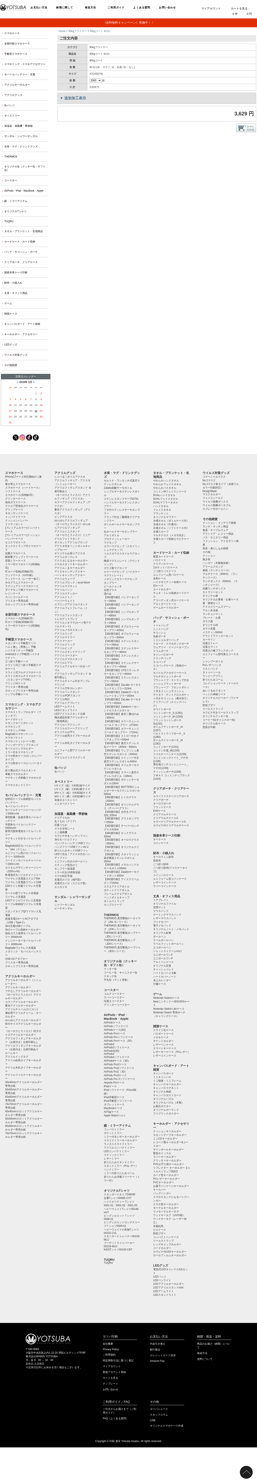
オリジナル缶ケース (214, 723)
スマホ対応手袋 (63, 876)
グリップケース (14, 509)
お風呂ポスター (162, 1106)
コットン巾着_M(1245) (166, 750)
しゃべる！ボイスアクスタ (69, 476)
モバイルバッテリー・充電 (19, 74)
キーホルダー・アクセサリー (21, 334)
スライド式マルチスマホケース (23, 672)
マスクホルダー (212, 494)
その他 (206, 552)
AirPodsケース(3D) (115, 1029)
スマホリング (13, 726)
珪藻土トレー (210, 643)
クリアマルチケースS (165, 818)
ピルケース (159, 1229)
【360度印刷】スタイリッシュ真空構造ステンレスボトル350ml (121, 858)
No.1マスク (209, 480)
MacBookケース (113, 1108)
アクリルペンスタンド (67, 691)
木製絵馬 (158, 1226)
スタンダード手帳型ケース (20, 643)
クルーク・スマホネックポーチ (171, 643)
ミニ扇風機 (60, 832)
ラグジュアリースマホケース (22, 586)
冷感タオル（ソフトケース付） (171, 528)
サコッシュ (159, 632)
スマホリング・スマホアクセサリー (24, 64)
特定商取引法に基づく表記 (118, 1360)
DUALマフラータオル (165, 502)
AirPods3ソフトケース (117, 1047)
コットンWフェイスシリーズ (169, 491)
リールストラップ (163, 1240)
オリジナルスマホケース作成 (166, 1425)
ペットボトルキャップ (117, 897)
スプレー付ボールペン (215, 508)
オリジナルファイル (164, 903)
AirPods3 (109, 1044)
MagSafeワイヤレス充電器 (20, 947)
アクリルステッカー (66, 593)
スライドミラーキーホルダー (120, 1140)
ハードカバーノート (164, 976)
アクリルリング (63, 633)
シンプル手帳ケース (16, 694)
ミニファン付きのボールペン (71, 861)
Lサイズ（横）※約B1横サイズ (72, 789)
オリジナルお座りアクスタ (69, 553)
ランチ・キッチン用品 (215, 526)
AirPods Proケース (114, 1033)
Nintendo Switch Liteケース (168, 1008)
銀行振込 (155, 1349)
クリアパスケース (163, 563)
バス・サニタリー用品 (215, 537)
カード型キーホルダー (166, 1175)
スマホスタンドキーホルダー (71, 564)
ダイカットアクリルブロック (71, 542)
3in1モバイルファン (65, 839)
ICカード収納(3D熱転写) (19, 571)
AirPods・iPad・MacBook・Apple (23, 190)
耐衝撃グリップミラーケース (22, 556)
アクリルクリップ (64, 644)
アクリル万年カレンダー (68, 688)
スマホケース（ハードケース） (23, 487)
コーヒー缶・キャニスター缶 (120, 972)
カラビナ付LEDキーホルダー (169, 1251)
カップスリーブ (113, 904)
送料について (204, 1358)
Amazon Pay (157, 1360)
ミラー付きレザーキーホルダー (122, 1136)
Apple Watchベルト (115, 1115)
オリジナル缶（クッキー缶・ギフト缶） (24, 168)
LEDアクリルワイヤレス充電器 (23, 900)
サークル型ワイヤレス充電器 (22, 893)
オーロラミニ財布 (163, 856)
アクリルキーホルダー (17, 84)
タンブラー (110, 582)
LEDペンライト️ (162, 1280)
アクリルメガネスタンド (68, 629)
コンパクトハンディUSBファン (72, 843)
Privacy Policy (111, 1349)
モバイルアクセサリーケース (170, 672)
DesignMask (210, 491)
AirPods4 (109, 1053)
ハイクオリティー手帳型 (19, 650)
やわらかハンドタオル (166, 480)
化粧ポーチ (159, 636)
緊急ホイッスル (162, 1153)
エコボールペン (162, 947)
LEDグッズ (10, 344)
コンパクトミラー (114, 1129)
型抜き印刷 (209, 727)
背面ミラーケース (15, 560)
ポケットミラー (113, 1133)
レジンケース (13, 593)
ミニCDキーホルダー (165, 1138)
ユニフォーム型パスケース (168, 574)
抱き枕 (206, 559)
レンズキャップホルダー (167, 1244)
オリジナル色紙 (162, 1091)
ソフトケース (13, 491)
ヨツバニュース (159, 1408)
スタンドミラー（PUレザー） (121, 1165)
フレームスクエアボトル (118, 893)
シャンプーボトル (213, 661)
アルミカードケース (164, 603)
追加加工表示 (75, 98)
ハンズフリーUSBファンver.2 (71, 846)
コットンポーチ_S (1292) (167, 712)
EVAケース (159, 810)
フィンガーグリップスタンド (22, 744)
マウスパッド (161, 910)
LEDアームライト (64, 706)
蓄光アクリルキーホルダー (20, 1005)
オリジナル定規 (162, 965)
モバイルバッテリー (16, 806)
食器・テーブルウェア (215, 530)
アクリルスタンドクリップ (69, 651)
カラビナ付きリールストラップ (221, 712)
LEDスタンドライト (65, 710)
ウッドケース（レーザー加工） (23, 578)
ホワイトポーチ (162, 709)
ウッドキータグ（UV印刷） (169, 1215)
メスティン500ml (213, 632)
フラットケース (162, 807)
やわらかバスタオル (164, 487)
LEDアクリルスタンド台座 (69, 713)
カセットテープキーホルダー (170, 1134)
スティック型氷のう (66, 865)
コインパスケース (163, 875)
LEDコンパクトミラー (116, 1151)
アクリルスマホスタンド (68, 659)
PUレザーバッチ (212, 665)
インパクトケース (15, 516)
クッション (209, 555)
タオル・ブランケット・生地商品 (23, 231)
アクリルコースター (66, 655)
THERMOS (10, 156)
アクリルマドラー (64, 637)
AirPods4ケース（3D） (117, 1060)
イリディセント (14, 524)
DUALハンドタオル (164, 495)
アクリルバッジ (63, 589)
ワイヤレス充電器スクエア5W (22, 878)
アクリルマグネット (66, 586)
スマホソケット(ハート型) (20, 741)
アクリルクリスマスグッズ (69, 757)
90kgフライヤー (78, 31)
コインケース (161, 842)
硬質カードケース (163, 556)
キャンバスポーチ (163, 654)
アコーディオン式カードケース (171, 600)
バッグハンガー (162, 1193)
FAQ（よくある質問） (115, 1418)
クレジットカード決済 (163, 1355)
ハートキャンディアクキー (69, 575)
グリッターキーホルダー (167, 1160)
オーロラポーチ (162, 803)
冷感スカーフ (161, 531)
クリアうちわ (62, 817)
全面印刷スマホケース (17, 43)
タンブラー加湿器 (64, 868)
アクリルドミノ (63, 597)
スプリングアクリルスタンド (71, 604)
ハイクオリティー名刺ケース (170, 582)
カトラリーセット (213, 592)
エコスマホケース (15, 542)
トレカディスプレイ (66, 618)
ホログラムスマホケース (19, 582)
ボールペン (159, 936)
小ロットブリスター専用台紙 (22, 604)
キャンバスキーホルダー (167, 1084)
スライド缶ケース (163, 1030)
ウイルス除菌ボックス (215, 501)
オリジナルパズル (163, 1098)
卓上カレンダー (162, 980)
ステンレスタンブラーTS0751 (121, 498)
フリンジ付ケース (15, 683)
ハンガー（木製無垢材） (217, 562)
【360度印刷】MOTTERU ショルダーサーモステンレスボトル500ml (122, 790)
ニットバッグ (161, 629)
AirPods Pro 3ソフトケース (119, 1078)
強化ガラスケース (15, 502)
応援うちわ (60, 824)
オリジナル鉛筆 (162, 932)
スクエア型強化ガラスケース (22, 505)
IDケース (158, 585)
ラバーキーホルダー (164, 1156)
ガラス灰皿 (209, 628)
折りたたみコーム (213, 679)
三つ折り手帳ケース (16, 661)
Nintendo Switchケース (166, 997)
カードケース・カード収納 (19, 241)
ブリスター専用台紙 (16, 600)
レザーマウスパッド (164, 918)
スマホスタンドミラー (18, 785)
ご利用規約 (109, 1354)
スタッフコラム (159, 1414)
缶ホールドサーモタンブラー (120, 531)
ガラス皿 (208, 621)
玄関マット (159, 907)
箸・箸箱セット (212, 603)
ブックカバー (161, 921)
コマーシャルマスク (214, 476)
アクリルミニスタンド (67, 531)
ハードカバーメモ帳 (164, 973)
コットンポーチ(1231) (166, 746)
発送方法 (90, 7)
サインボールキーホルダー (168, 1149)
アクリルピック (63, 648)
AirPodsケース (112, 1022)
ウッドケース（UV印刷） (19, 575)
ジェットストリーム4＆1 (167, 951)
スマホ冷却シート (64, 828)
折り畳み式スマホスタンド (20, 770)
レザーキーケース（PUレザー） (171, 1051)
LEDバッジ (159, 1276)
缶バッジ (9, 105)
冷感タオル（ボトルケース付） (171, 520)
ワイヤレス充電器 (15, 896)
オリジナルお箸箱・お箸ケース (221, 599)
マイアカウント (211, 8)
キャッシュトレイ (163, 969)
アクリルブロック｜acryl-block (72, 582)
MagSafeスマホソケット (19, 733)
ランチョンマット (213, 614)
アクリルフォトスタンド (68, 615)
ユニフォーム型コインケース (170, 878)
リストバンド (210, 668)
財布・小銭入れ (13, 282)
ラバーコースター (114, 997)
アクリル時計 (62, 699)
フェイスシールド (213, 497)
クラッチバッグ (162, 658)
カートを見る (110, 1377)
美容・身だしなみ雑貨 (215, 548)
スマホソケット (14, 737)
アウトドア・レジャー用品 (218, 533)
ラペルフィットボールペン (168, 943)
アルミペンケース (163, 962)
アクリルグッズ (13, 95)
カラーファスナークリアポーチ (171, 796)
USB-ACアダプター (16, 958)
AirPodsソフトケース (116, 1026)
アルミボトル (111, 535)
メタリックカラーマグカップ (120, 579)
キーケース (159, 839)
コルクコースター (114, 993)
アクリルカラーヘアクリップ (71, 728)
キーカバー (159, 1189)
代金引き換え (157, 1343)
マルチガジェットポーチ (167, 676)
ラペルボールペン (163, 940)
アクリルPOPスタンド (67, 695)
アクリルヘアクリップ (67, 724)
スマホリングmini (15, 730)
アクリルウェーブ (64, 578)
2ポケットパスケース (165, 567)
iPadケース (110, 1086)
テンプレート (110, 1383)
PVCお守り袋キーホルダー (168, 1164)
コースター (10, 180)
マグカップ (110, 542)
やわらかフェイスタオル (167, 484)
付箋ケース (159, 983)
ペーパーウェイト (64, 600)
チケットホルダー (163, 1041)
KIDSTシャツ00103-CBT (118, 1249)
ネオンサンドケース (16, 513)
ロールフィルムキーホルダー (170, 1255)
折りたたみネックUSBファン (71, 850)
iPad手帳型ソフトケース (118, 1100)
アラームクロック (213, 566)
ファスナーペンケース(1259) (169, 754)
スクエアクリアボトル (117, 886)
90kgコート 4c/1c (100, 31)
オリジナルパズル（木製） (168, 1102)
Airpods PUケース (114, 1082)
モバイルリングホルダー (19, 748)
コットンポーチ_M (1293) (168, 716)
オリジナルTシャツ (15, 211)
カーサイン (209, 639)
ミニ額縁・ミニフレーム (167, 1080)
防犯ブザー (159, 1233)
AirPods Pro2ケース (115, 1064)
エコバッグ (159, 661)
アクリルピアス (63, 662)
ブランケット (161, 513)
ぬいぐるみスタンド (214, 690)
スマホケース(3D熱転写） (20, 494)
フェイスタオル (162, 509)
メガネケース (161, 1037)
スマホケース (12, 33)
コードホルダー (162, 1248)
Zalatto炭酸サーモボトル (118, 487)
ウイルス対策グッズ (15, 354)
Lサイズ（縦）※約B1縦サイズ (72, 785)
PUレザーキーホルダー (166, 1178)
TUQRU (8, 221)
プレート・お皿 (212, 617)
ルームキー (11, 1053)
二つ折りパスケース (164, 571)
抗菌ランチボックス (214, 588)
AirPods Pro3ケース (115, 1075)
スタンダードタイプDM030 (119, 1194)
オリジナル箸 (210, 595)
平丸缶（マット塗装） (117, 979)
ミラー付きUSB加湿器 (67, 872)
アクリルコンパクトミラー (119, 1147)
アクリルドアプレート (67, 702)
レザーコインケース (164, 882)
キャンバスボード (163, 1073)
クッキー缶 (110, 968)
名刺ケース (159, 578)
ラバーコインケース (164, 886)
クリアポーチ (161, 799)
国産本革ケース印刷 (15, 272)
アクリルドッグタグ (16, 1056)
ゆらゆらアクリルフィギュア (71, 520)
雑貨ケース (10, 313)
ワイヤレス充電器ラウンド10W (23, 882)
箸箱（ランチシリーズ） (217, 570)
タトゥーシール (212, 672)
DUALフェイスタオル (165, 498)
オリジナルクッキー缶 (215, 716)
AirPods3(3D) (111, 1050)
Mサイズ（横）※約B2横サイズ (72, 796)
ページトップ (246, 1472)
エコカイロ (60, 886)
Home (62, 31)
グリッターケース (15, 498)
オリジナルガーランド (166, 1109)
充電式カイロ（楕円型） (68, 879)
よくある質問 (141, 7)
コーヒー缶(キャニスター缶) (219, 719)
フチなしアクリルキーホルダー (23, 991)
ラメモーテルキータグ (166, 1211)
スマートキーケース (164, 1048)
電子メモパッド (162, 925)
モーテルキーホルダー (166, 1207)
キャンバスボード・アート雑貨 (22, 323)
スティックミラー (114, 1154)
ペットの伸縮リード (214, 694)
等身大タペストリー (66, 800)
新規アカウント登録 (114, 1372)
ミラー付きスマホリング (19, 752)
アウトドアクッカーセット (218, 635)
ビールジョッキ (113, 586)
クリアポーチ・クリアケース (21, 262)
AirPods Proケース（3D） (119, 1040)
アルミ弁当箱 (210, 610)
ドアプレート (161, 900)
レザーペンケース (163, 1044)
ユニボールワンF (163, 954)
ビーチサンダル (63, 908)
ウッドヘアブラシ (213, 676)
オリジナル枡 (210, 624)
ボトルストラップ (114, 901)
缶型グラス (110, 590)
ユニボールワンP (163, 958)
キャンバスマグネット (166, 1088)
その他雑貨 (10, 365)
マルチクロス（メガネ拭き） (170, 535)
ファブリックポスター (166, 1113)
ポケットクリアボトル (117, 890)
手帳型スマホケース (15, 53)
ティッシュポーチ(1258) (167, 771)
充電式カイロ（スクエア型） (71, 883)
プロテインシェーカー (117, 538)
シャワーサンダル (64, 904)
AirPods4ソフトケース (117, 1057)
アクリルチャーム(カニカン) (21, 1009)
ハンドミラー (111, 1169)
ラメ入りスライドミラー (118, 1144)
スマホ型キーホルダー (166, 1204)
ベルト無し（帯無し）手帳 (20, 646)
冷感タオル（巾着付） (166, 524)
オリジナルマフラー (164, 517)
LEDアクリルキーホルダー (168, 1283)
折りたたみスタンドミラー (119, 1162)
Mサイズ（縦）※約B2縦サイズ (72, 792)
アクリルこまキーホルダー (69, 567)
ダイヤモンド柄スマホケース (22, 589)
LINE (153, 1420)
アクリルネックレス (66, 556)
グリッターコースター (117, 1004)
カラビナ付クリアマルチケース (171, 825)
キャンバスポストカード (167, 1095)
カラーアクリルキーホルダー (22, 1001)
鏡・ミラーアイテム (15, 201)
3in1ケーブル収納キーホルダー (23, 929)
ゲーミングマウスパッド (167, 914)
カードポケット (14, 719)
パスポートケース (163, 1033)
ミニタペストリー (64, 803)
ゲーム (8, 303)
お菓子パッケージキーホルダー (171, 1186)
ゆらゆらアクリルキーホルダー (23, 1020)
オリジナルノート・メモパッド (171, 929)
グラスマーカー (63, 640)
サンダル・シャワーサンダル (21, 136)
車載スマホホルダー (16, 774)
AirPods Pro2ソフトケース (119, 1068)
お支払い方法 (38, 7)
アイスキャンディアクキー (69, 571)
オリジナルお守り (64, 732)
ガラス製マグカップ (115, 568)
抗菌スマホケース (15, 553)
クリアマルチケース (164, 814)
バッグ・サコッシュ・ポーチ (21, 251)
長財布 (157, 860)
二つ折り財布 (161, 864)
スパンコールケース (16, 597)
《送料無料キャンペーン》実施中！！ (128, 22)
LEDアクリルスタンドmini (168, 1287)
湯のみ (108, 593)
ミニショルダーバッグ (166, 640)
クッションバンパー (16, 520)
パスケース (159, 560)
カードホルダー (162, 589)
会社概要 (108, 1343)
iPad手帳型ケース (114, 1097)
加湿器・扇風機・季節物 (18, 125)
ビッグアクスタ (63, 516)
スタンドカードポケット (19, 723)
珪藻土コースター (114, 1001)
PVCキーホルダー (163, 1182)
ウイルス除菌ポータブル (217, 505)
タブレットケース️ (114, 1104)
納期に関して (64, 7)
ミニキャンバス (162, 1077)
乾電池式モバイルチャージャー (23, 874)
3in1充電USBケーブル (18, 926)
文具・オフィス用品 (15, 293)
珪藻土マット (210, 646)
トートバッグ (161, 625)
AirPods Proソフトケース (118, 1037)
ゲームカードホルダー (166, 607)
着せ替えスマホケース (18, 484)
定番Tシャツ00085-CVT (117, 1198)
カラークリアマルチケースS (169, 821)
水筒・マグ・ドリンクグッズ (21, 146)
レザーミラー (111, 1158)
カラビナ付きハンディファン (71, 835)
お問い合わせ (167, 7)
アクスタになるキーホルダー (71, 560)
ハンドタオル (161, 506)
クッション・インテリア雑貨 (219, 522)
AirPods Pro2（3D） (115, 1071)
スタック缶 (110, 976)
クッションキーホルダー (167, 1131)
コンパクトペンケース (166, 1237)
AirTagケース (111, 1111)
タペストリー (12, 115)
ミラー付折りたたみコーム (119, 1173)
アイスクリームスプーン (217, 606)
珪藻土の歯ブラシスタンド (218, 650)
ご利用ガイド (116, 7)
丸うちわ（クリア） (66, 821)
